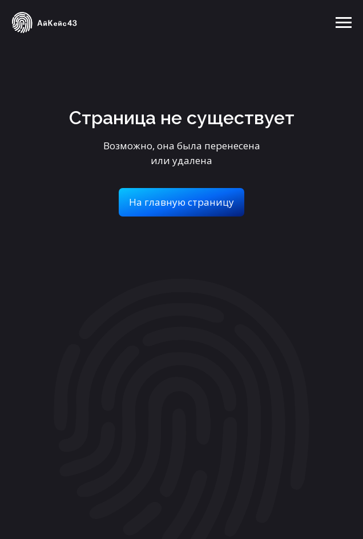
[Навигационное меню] (344, 22)
